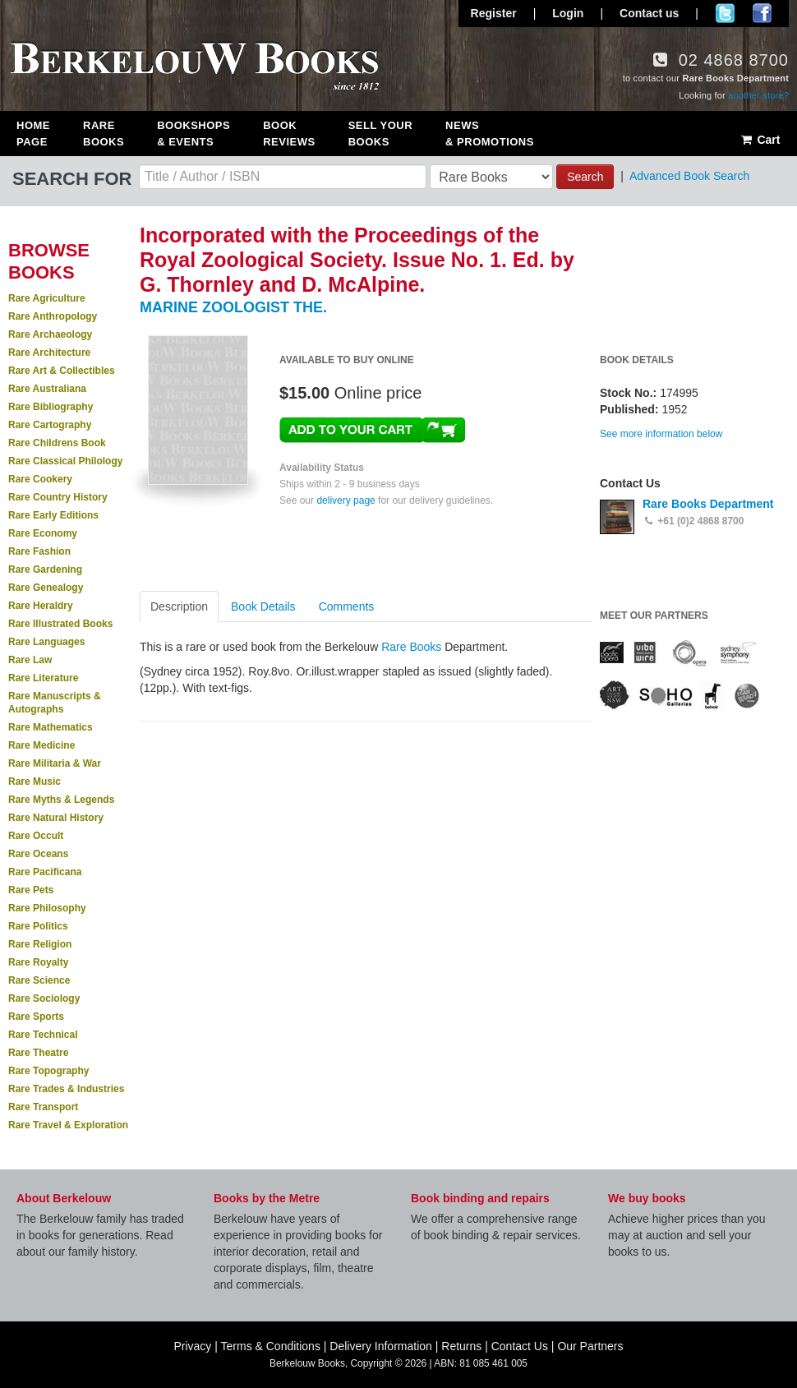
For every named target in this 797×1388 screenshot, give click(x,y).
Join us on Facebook (762, 13)
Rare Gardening (45, 569)
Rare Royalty (38, 962)
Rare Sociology (44, 998)
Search (585, 176)
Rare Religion (39, 944)
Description (179, 606)
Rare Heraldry (40, 605)
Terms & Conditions (270, 1346)
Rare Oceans (38, 854)
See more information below (661, 434)
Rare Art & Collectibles (61, 370)
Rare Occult (35, 836)
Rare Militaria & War (54, 763)
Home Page (33, 133)
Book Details (263, 606)
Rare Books (103, 133)
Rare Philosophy (47, 908)
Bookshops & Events (193, 133)
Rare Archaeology (50, 334)
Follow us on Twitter (725, 13)
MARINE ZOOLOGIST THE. (233, 307)
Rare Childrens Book (57, 443)
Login (567, 13)
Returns (461, 1346)
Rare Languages (46, 642)
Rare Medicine (41, 745)
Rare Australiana (47, 388)
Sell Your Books (380, 133)
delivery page (345, 500)
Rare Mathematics (50, 727)
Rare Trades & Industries (66, 1089)
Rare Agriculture (46, 298)
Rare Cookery (40, 479)
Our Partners (590, 1346)
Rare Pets (30, 890)
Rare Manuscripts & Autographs (54, 702)
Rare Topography (48, 1071)
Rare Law (30, 660)
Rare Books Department (708, 503)
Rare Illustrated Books (60, 623)
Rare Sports (36, 1016)
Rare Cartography (49, 425)
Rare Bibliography (50, 407)
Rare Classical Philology (65, 461)
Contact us (649, 13)
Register (494, 13)
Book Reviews (289, 133)
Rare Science (39, 980)
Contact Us (519, 1346)
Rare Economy (42, 533)
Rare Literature (43, 678)
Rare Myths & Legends (61, 799)
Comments (347, 606)
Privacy (192, 1346)
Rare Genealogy (45, 587)
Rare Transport (43, 1107)
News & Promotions (489, 133)
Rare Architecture (49, 352)
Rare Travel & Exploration (68, 1125)
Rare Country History (58, 497)
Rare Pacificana (44, 872)
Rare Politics (38, 926)
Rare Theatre (38, 1052)
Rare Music (34, 781)
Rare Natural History (56, 817)
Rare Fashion (39, 551)
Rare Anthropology (52, 316)
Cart (759, 139)
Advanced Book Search (689, 175)
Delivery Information (380, 1346)
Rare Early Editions (53, 515)
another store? (758, 95)
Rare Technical (42, 1034)
